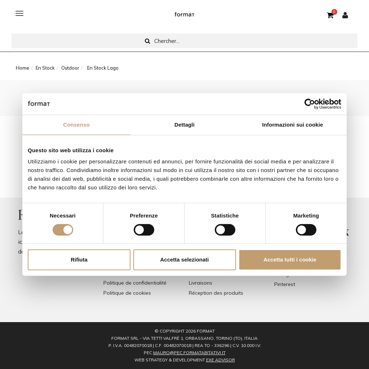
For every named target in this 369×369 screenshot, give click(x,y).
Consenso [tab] (76, 125)
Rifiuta (79, 259)
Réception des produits (216, 293)
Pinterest (284, 284)
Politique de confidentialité (134, 283)
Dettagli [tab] (184, 125)
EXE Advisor (220, 360)
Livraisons (200, 283)
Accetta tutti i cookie (289, 259)
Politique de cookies (127, 293)
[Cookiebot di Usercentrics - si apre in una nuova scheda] (309, 103)
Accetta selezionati (184, 259)
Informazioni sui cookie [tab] (292, 125)
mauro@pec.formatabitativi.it (189, 352)
